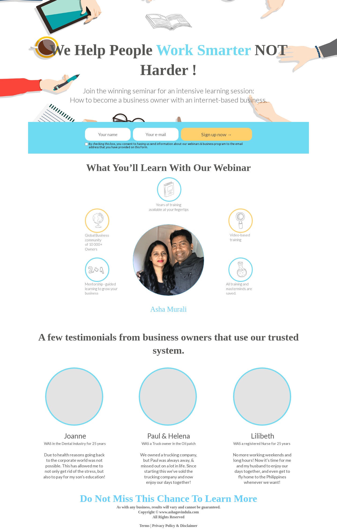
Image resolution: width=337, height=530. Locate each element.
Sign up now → (216, 134)
